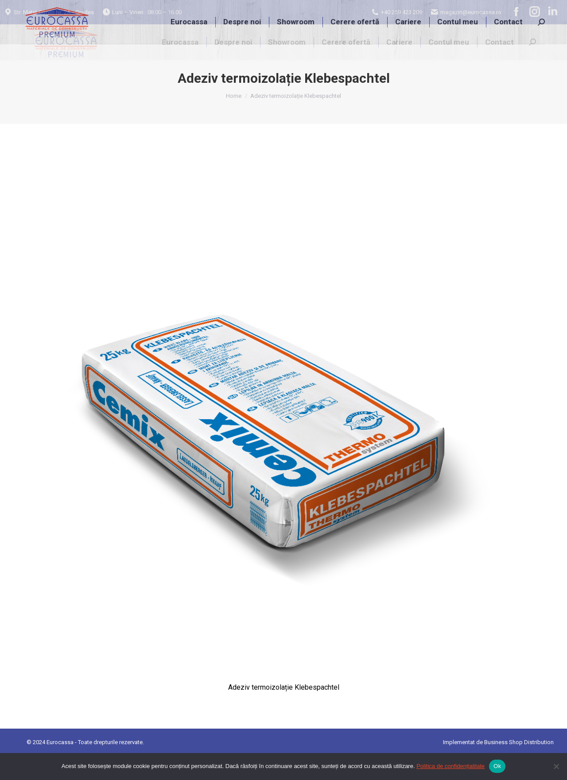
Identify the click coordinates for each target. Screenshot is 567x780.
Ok (497, 766)
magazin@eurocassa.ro (470, 12)
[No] (555, 766)
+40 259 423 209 (401, 12)
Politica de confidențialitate (450, 766)
